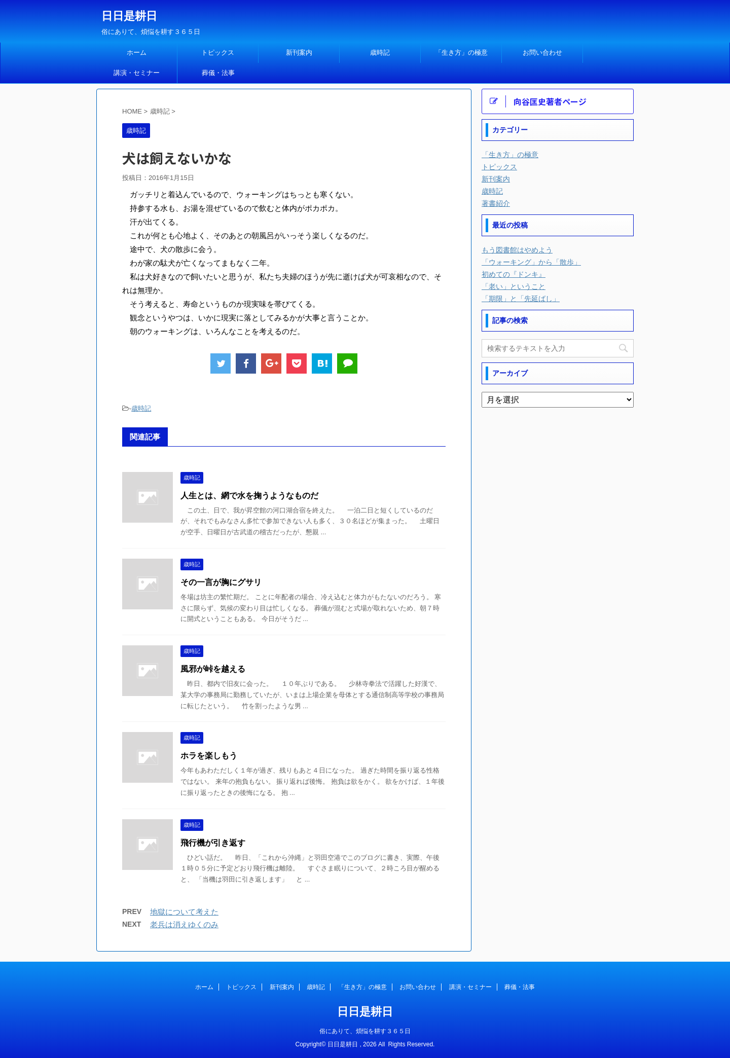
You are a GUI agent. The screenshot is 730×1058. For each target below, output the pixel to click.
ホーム (137, 52)
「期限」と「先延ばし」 (521, 299)
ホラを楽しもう (208, 755)
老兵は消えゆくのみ (184, 924)
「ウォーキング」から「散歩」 (531, 262)
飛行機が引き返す (212, 842)
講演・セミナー (137, 73)
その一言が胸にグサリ (221, 582)
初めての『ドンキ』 (513, 274)
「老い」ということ (513, 286)
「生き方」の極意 (461, 52)
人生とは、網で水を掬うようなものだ (249, 495)
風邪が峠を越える (212, 669)
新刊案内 (299, 52)
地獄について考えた (184, 911)
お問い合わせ (542, 52)
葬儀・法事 (218, 73)
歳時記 (380, 52)
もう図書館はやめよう (517, 250)
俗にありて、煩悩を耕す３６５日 (365, 1031)
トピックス (217, 52)
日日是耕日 (129, 16)
